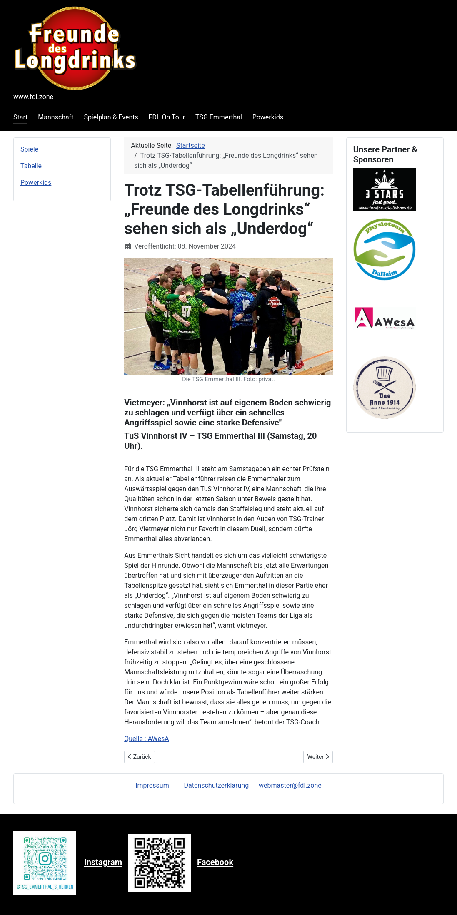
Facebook (215, 863)
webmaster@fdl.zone (290, 785)
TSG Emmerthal (218, 117)
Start (20, 117)
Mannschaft (55, 117)
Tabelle (31, 166)
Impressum (152, 785)
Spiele (29, 149)
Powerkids (267, 117)
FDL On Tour (167, 117)
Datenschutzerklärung (216, 785)
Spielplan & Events (111, 117)
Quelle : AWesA (146, 739)
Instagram (103, 863)
